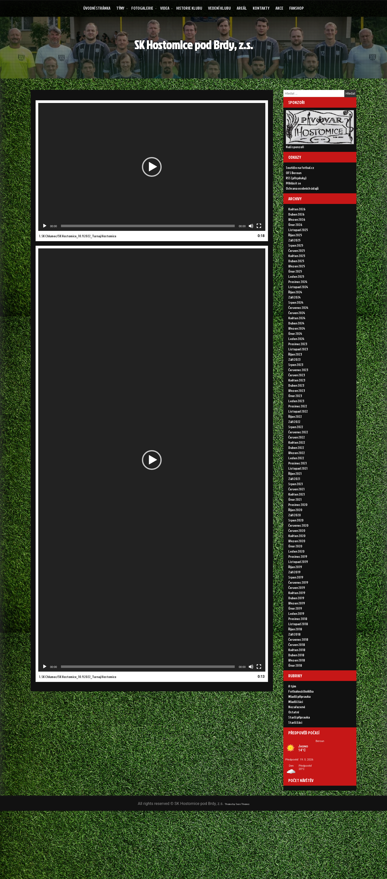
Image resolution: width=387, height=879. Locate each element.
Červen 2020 (296, 548)
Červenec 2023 (298, 387)
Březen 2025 (296, 283)
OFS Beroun (293, 184)
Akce (279, 8)
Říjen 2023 (295, 372)
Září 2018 (294, 652)
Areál (242, 8)
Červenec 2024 (298, 325)
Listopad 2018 (298, 641)
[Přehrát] (44, 237)
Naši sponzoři (295, 152)
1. (77, 247)
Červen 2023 (296, 392)
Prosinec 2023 (297, 361)
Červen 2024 (296, 330)
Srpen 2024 (295, 320)
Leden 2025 (296, 294)
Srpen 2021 (295, 501)
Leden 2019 (296, 631)
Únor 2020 (295, 563)
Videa (164, 8)
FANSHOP (296, 8)
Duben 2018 (296, 672)
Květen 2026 (296, 226)
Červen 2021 (296, 506)
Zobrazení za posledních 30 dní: (316, 842)
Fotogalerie (142, 8)
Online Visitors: (302, 833)
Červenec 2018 (298, 657)
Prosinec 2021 (297, 481)
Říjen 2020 (295, 527)
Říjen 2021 (295, 491)
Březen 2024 (296, 346)
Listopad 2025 (298, 247)
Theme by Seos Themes (236, 871)
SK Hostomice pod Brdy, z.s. (199, 50)
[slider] (148, 237)
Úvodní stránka (96, 8)
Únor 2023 (295, 413)
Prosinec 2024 (297, 299)
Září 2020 (294, 532)
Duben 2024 (296, 341)
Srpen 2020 (296, 538)
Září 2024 (294, 315)
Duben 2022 (296, 465)
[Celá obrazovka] (258, 237)
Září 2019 (294, 589)
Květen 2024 (296, 335)
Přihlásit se (293, 195)
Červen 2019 (296, 605)
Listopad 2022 (298, 429)
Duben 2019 (296, 615)
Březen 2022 (296, 470)
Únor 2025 (295, 289)
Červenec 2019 (298, 600)
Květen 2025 (296, 273)
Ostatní (293, 735)
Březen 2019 (296, 621)
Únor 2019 (295, 626)
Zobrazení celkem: (304, 847)
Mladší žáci (295, 725)
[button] (152, 178)
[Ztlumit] (251, 237)
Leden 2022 (296, 475)
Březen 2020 (296, 558)
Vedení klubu (219, 8)
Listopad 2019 (298, 579)
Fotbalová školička (300, 715)
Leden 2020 (296, 569)
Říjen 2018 (295, 646)
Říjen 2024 (295, 309)
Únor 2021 (295, 517)
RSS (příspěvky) (296, 189)
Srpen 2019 (295, 595)
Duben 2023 (296, 403)
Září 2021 (294, 496)
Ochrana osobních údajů (302, 200)
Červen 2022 (296, 455)
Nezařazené (296, 730)
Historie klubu (189, 8)
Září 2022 (294, 439)
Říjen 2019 (295, 584)
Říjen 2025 (295, 252)
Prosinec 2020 (298, 522)
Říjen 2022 (295, 434)
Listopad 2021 (298, 486)
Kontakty (261, 8)
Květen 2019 (296, 610)
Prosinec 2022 (297, 423)
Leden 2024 (296, 356)
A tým (292, 709)
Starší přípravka (299, 741)
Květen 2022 (296, 460)
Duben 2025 (296, 278)
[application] (151, 178)
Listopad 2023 (298, 366)
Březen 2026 (296, 237)
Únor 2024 (295, 351)
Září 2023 (294, 377)
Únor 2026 (295, 242)
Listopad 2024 (298, 304)
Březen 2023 (296, 408)
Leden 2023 (296, 418)
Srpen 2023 (295, 382)
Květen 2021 (296, 512)
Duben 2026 (296, 232)
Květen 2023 (296, 398)
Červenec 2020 (298, 543)
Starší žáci (295, 746)
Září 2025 (294, 258)
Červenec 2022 (298, 449)
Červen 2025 (296, 268)
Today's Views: (301, 838)
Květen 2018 (296, 667)
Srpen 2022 (295, 444)
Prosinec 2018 (297, 636)
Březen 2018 (296, 678)
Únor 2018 (295, 683)
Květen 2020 (297, 553)
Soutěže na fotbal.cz (300, 179)
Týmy (120, 8)
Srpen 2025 (295, 263)
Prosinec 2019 (297, 574)
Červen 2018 (296, 662)
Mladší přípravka (299, 720)
